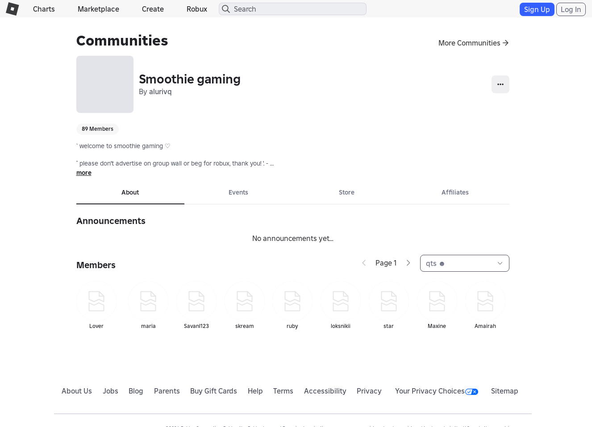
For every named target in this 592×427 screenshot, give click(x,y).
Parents (167, 390)
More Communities (469, 42)
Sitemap (504, 390)
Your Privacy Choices (436, 390)
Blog (136, 390)
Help (255, 390)
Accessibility (325, 390)
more (84, 173)
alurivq (160, 91)
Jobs (110, 390)
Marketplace (98, 8)
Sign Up (537, 9)
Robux (197, 8)
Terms (283, 390)
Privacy (369, 390)
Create (153, 8)
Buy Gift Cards (213, 390)
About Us (77, 390)
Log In (571, 9)
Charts (44, 8)
